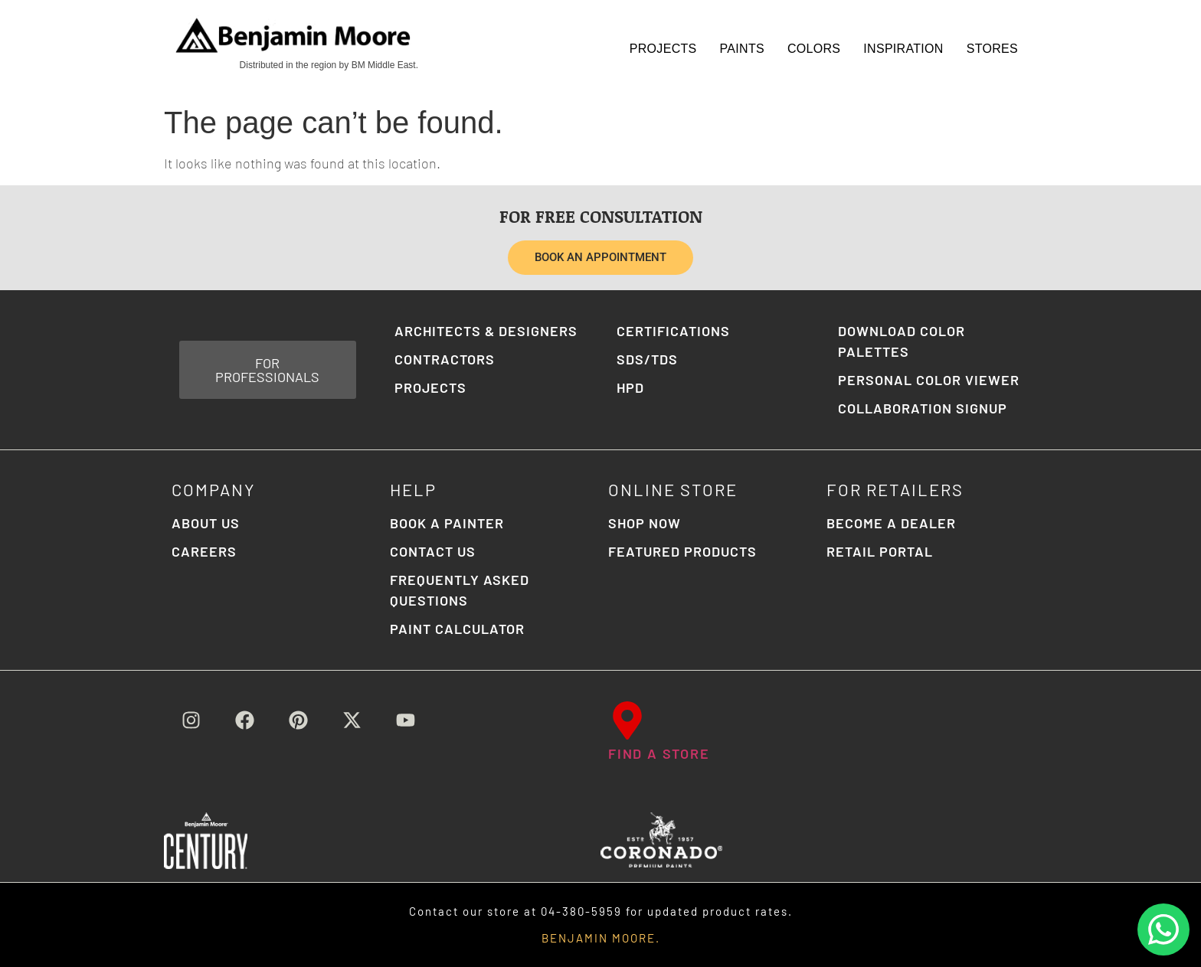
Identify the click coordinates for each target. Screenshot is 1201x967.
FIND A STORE (659, 753)
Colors (813, 48)
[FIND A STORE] (627, 720)
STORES (992, 48)
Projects (663, 48)
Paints (742, 48)
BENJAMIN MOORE (599, 938)
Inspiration (903, 48)
